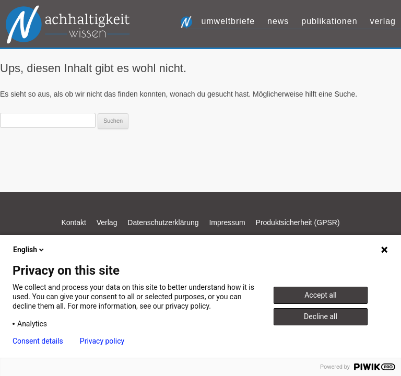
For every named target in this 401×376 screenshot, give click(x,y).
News (278, 21)
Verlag (383, 21)
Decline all (320, 316)
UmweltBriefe (228, 21)
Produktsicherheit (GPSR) (298, 222)
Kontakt (73, 222)
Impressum (227, 222)
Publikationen (329, 21)
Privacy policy (102, 341)
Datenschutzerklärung (162, 222)
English (29, 249)
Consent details (38, 341)
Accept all (320, 295)
